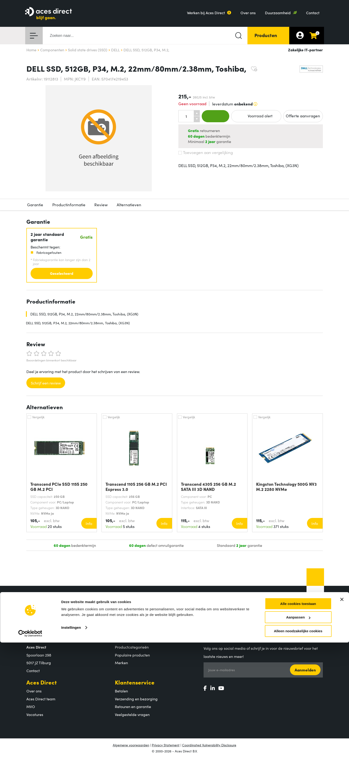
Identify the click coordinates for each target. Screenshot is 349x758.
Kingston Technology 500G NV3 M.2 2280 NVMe (286, 487)
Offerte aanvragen (303, 116)
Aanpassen (298, 733)
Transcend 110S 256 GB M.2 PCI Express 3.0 (136, 487)
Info (89, 523)
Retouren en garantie (133, 706)
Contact (312, 12)
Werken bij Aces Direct (206, 12)
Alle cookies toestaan (298, 719)
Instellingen (71, 743)
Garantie (35, 204)
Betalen (121, 690)
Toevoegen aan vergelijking (205, 152)
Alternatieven (129, 204)
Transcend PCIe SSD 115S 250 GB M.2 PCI (59, 487)
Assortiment (131, 638)
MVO (30, 706)
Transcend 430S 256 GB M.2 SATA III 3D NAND (208, 487)
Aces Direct (41, 682)
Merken (121, 662)
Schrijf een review (46, 382)
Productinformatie (68, 204)
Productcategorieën (132, 647)
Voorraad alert (256, 116)
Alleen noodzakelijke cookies (298, 746)
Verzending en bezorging (136, 698)
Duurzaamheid (278, 12)
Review (101, 204)
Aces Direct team (40, 698)
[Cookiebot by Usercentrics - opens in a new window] (30, 748)
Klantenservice (135, 682)
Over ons (248, 12)
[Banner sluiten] (341, 714)
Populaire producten (132, 654)
